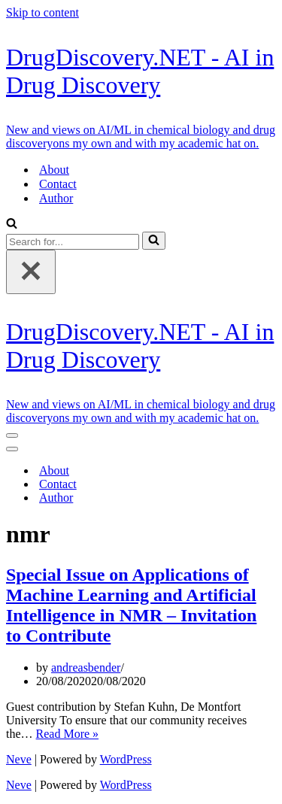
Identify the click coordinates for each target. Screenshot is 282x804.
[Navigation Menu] (12, 435)
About (54, 169)
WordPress (126, 759)
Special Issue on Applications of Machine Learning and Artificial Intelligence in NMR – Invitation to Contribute (131, 605)
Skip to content (42, 12)
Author (56, 198)
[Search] (11, 224)
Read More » (67, 733)
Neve (19, 759)
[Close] (31, 272)
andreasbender (85, 667)
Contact (58, 183)
